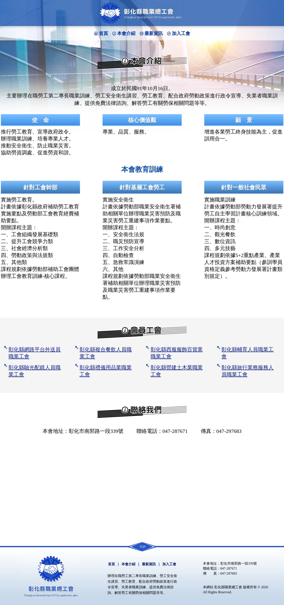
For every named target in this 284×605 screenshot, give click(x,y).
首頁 (103, 33)
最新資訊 (153, 33)
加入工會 (181, 33)
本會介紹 (126, 33)
